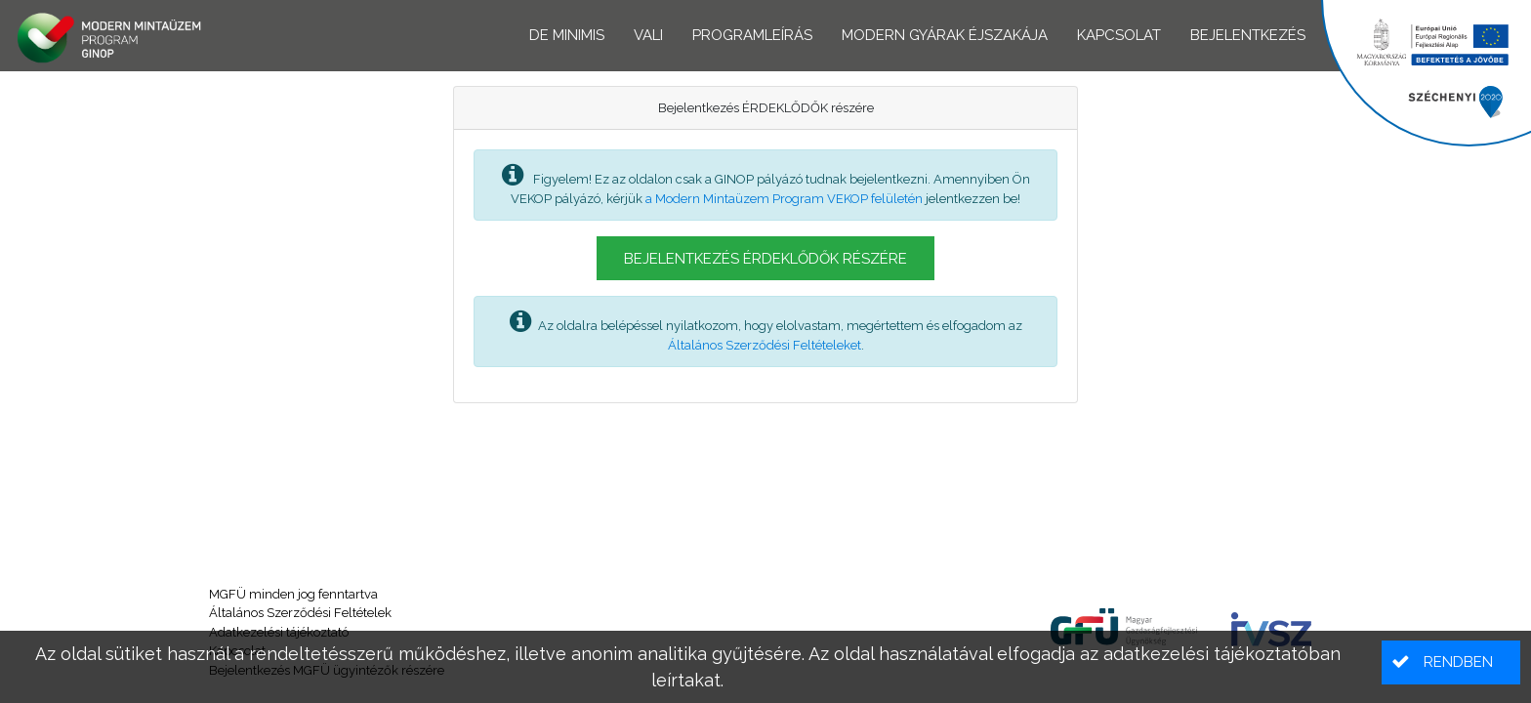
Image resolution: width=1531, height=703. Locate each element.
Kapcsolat (1119, 35)
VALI (648, 35)
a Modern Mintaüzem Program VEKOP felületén (784, 198)
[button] (765, 258)
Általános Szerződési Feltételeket (764, 345)
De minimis (566, 35)
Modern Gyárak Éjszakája (945, 35)
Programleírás (752, 35)
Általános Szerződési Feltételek (300, 612)
